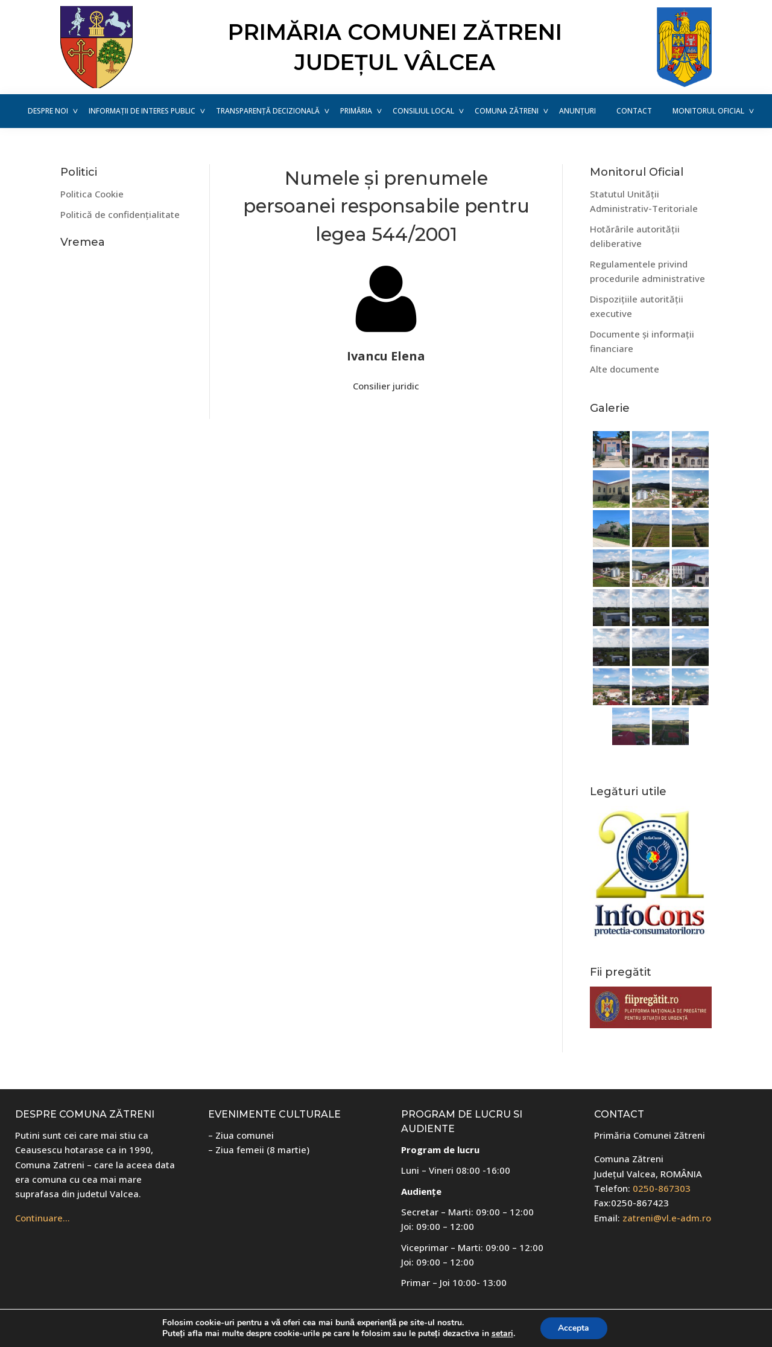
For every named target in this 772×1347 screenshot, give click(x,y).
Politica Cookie (92, 194)
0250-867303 (662, 1188)
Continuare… (42, 1218)
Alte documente (624, 369)
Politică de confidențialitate (120, 214)
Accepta (573, 1328)
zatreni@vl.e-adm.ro (666, 1218)
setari (502, 1333)
